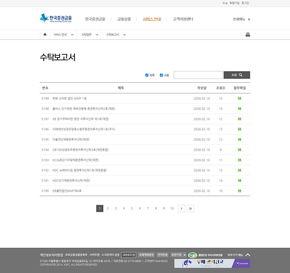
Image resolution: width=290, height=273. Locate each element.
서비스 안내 (152, 19)
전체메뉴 (239, 19)
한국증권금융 (95, 19)
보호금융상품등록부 (76, 254)
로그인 (245, 2)
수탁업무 (86, 34)
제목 (152, 75)
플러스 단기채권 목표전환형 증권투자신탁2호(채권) (84, 108)
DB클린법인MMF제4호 (67, 190)
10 (172, 208)
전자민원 (162, 254)
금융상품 (124, 19)
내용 (166, 75)
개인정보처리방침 (51, 255)
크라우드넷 (129, 254)
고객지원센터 (183, 19)
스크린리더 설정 (110, 254)
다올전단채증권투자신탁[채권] (71, 139)
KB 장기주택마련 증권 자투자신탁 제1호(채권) (81, 119)
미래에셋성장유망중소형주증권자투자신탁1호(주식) (84, 129)
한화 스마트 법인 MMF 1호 (70, 98)
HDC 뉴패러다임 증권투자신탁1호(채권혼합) (80, 170)
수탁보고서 (112, 34)
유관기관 (175, 254)
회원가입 (234, 2)
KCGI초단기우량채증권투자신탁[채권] (76, 160)
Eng (225, 2)
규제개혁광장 (146, 254)
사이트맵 (94, 254)
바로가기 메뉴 (235, 254)
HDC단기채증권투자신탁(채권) (71, 180)
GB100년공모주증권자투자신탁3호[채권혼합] (81, 149)
